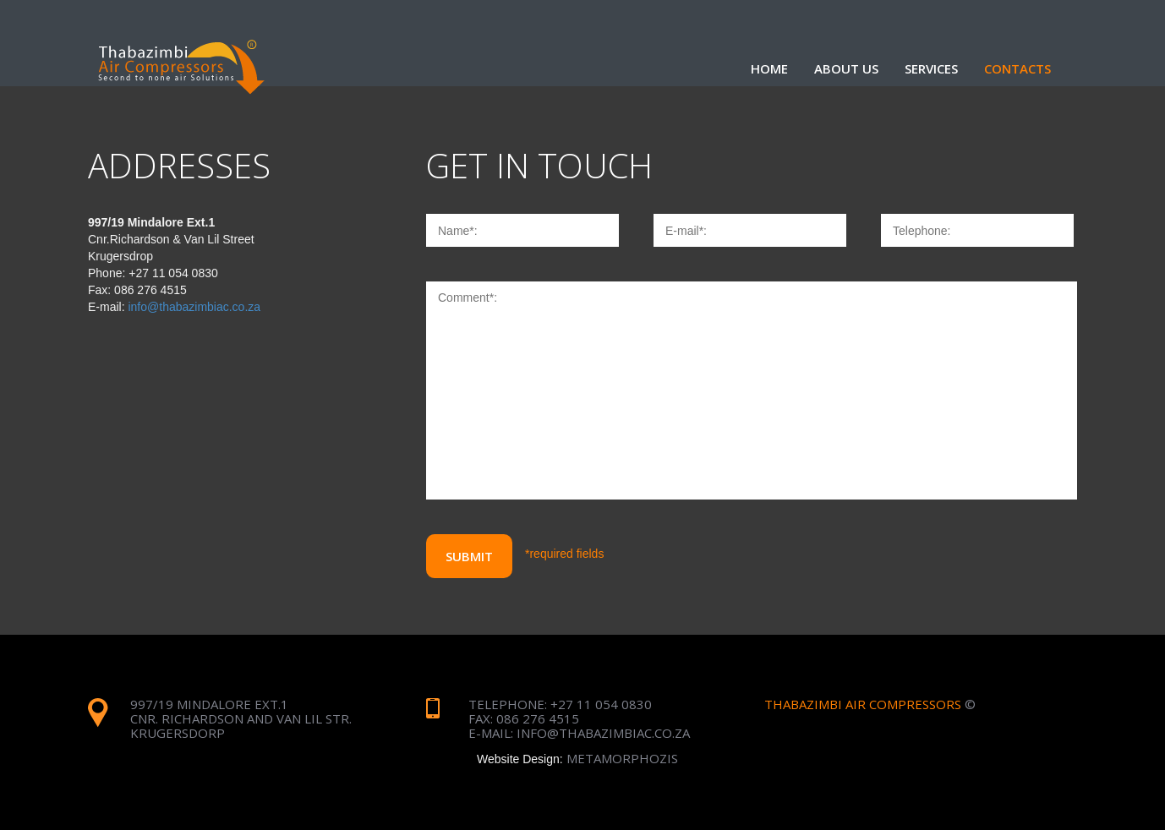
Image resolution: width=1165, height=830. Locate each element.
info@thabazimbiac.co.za (194, 307)
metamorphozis (622, 758)
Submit (469, 556)
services (931, 68)
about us (846, 68)
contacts (1017, 68)
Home (769, 68)
